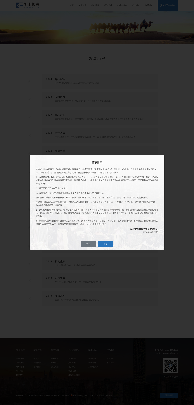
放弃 (88, 244)
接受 (106, 244)
